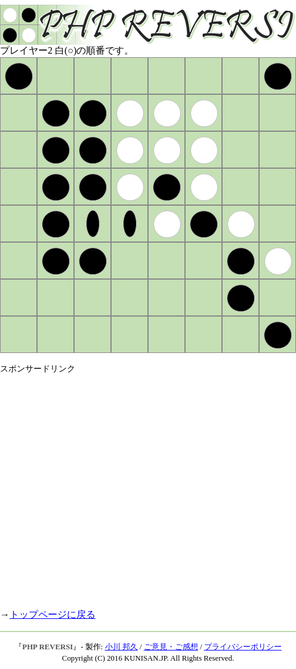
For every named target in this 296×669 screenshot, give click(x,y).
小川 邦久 (121, 647)
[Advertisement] (112, 486)
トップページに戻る (52, 614)
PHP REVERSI (47, 647)
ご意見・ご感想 (171, 647)
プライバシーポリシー (243, 647)
